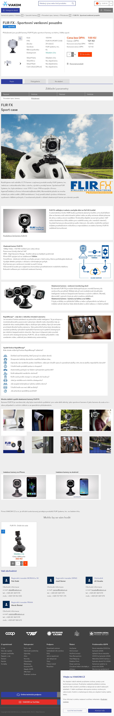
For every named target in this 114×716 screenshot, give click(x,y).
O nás (3, 648)
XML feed (27, 672)
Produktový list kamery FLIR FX (15, 236)
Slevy (48, 661)
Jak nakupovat (51, 659)
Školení (3, 659)
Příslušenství (35, 98)
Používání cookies (30, 674)
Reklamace (27, 664)
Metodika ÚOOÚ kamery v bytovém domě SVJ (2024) (101, 660)
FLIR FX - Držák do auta (19, 526)
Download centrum (53, 648)
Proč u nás (27, 648)
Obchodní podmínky (31, 651)
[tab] (11, 81)
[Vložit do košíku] (85, 54)
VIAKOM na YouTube (29, 702)
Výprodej (27, 653)
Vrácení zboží (51, 664)
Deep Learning (75, 664)
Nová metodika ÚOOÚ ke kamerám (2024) (101, 649)
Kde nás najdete (6, 651)
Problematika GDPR (100, 644)
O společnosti (6, 644)
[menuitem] (10, 10)
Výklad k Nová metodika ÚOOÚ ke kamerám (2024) (101, 655)
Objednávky (28, 661)
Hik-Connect (74, 651)
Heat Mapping (74, 659)
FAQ (48, 653)
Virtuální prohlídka (7, 653)
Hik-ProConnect (75, 653)
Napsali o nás (5, 656)
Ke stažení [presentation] (59, 81)
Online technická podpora (29, 694)
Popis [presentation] (12, 81)
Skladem (19, 554)
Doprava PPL (28, 666)
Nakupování (28, 644)
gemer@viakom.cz (60, 590)
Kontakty (4, 664)
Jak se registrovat (52, 656)
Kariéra (3, 661)
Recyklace (50, 666)
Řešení (72, 644)
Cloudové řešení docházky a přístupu (79, 668)
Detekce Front (74, 661)
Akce (25, 656)
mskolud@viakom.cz (16, 614)
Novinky (27, 659)
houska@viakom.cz (98, 590)
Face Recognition (75, 656)
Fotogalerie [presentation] (35, 81)
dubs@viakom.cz (15, 590)
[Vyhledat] (73, 3)
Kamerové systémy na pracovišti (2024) (99, 665)
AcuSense (73, 648)
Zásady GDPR (28, 669)
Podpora (50, 644)
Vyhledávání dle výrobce (55, 651)
